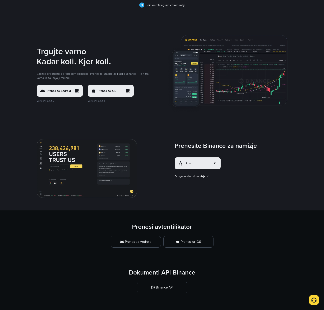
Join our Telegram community (162, 5)
